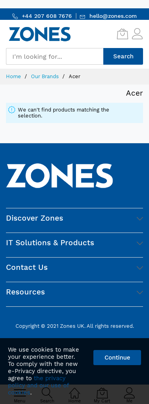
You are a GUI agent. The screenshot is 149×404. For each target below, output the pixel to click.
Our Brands (45, 76)
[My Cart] (122, 33)
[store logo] (40, 34)
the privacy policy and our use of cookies (38, 385)
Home (14, 76)
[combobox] (54, 56)
